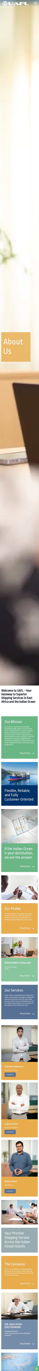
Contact (10, 1074)
